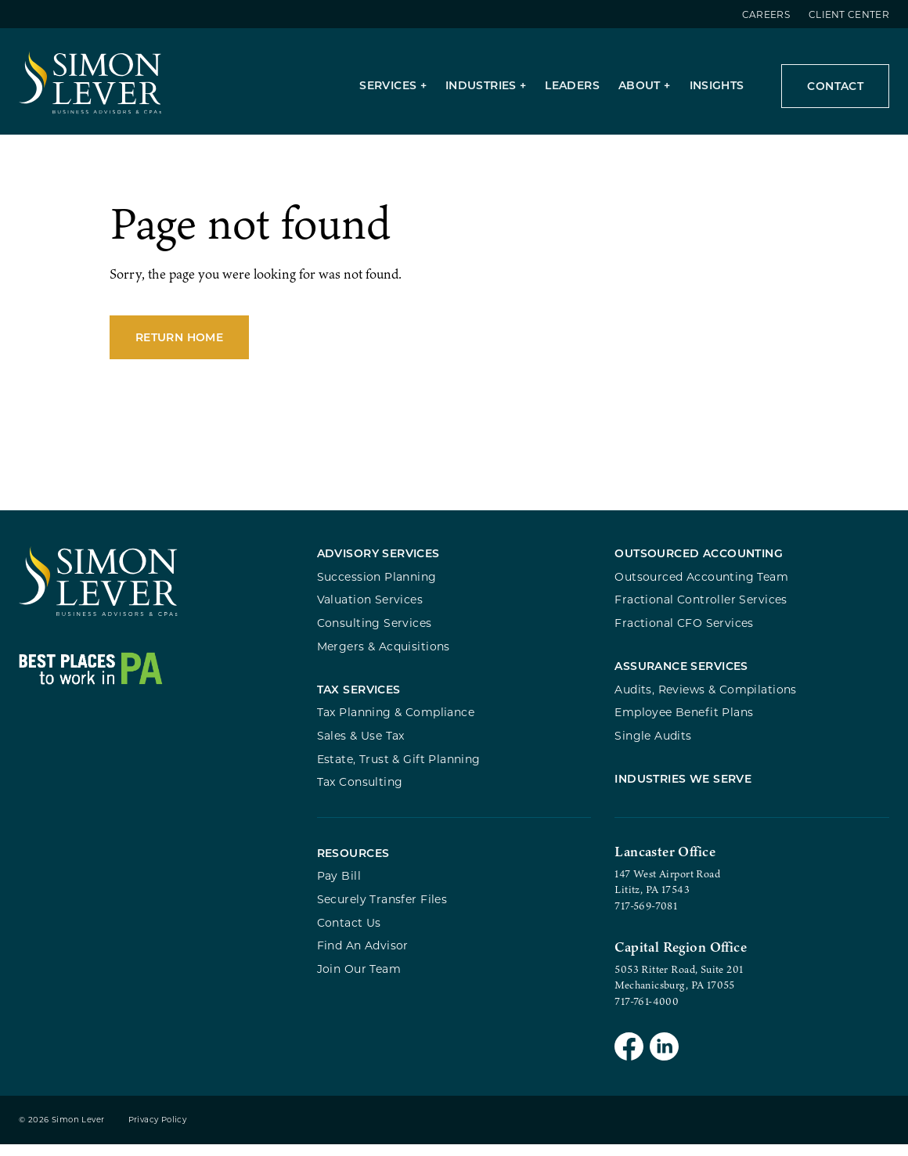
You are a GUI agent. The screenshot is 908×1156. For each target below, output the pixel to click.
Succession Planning (377, 584)
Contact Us (349, 933)
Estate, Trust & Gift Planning (399, 769)
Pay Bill (339, 887)
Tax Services (359, 700)
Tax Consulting (360, 792)
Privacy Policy (157, 1131)
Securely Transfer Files (382, 910)
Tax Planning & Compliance (395, 723)
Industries (481, 84)
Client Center (849, 14)
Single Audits (652, 746)
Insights (717, 84)
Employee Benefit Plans (683, 723)
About (639, 84)
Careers (766, 14)
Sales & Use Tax (361, 746)
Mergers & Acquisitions (383, 653)
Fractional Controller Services (700, 607)
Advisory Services (378, 560)
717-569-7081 (645, 916)
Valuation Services (370, 607)
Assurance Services (681, 676)
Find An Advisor (363, 956)
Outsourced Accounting (698, 560)
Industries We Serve (682, 793)
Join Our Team (359, 979)
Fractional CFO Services (684, 630)
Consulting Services (374, 630)
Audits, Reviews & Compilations (705, 700)
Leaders (572, 84)
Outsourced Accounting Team (701, 584)
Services (387, 84)
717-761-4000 (646, 1012)
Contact (835, 85)
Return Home (179, 344)
